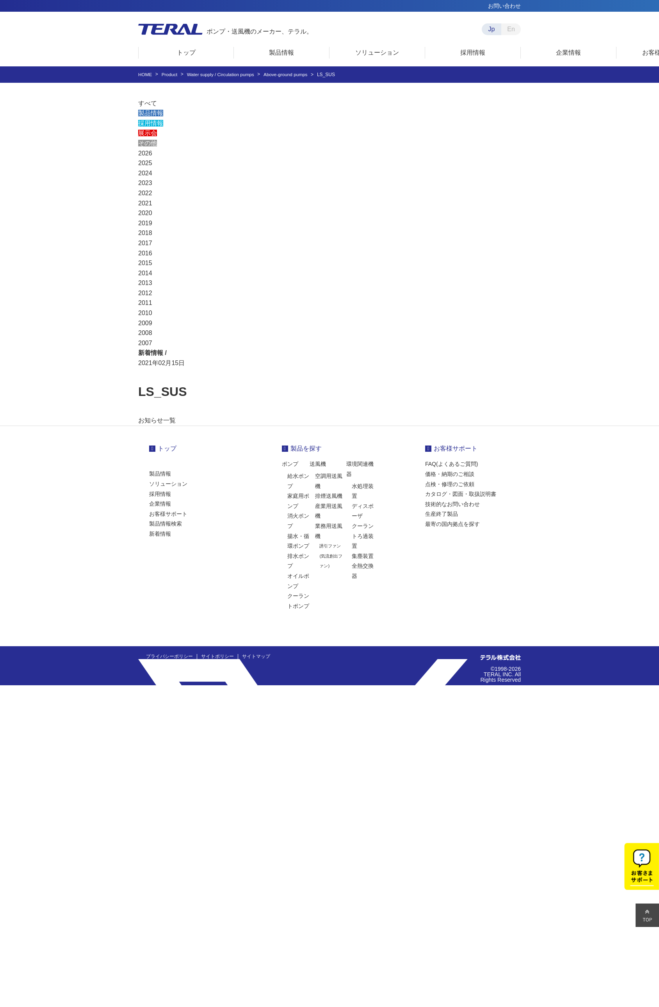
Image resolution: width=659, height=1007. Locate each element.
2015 (145, 263)
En (511, 29)
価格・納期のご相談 (449, 474)
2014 (145, 273)
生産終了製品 (441, 514)
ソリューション (168, 484)
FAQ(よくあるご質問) (451, 464)
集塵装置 (363, 556)
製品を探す (306, 448)
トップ (167, 448)
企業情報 (160, 504)
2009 (145, 323)
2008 (145, 333)
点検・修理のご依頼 (449, 484)
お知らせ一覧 (157, 420)
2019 (145, 223)
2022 (145, 193)
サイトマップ (256, 656)
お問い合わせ (504, 6)
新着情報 (160, 534)
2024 (145, 173)
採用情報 (150, 123)
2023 (145, 183)
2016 (145, 253)
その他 (147, 143)
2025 (145, 163)
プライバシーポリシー (169, 656)
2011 (145, 302)
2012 (145, 293)
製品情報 (150, 113)
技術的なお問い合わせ (452, 504)
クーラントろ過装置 (363, 536)
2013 (145, 283)
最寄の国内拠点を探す (452, 524)
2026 (145, 153)
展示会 (147, 133)
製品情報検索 (165, 523)
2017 (145, 243)
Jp (491, 29)
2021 (145, 203)
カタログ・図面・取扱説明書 (460, 494)
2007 (145, 343)
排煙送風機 (328, 496)
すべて (147, 103)
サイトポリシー (217, 656)
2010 (145, 313)
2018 (145, 233)
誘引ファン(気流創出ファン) (330, 556)
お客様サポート (168, 514)
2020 (145, 213)
